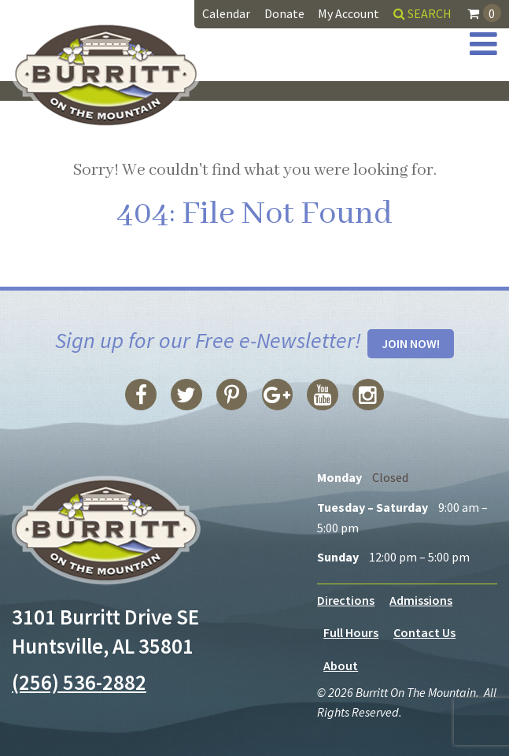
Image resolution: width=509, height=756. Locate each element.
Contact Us (424, 633)
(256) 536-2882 (79, 682)
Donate (284, 13)
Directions (345, 600)
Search (422, 13)
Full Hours (350, 633)
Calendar (226, 13)
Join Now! (411, 343)
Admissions (420, 600)
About (340, 665)
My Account (348, 13)
